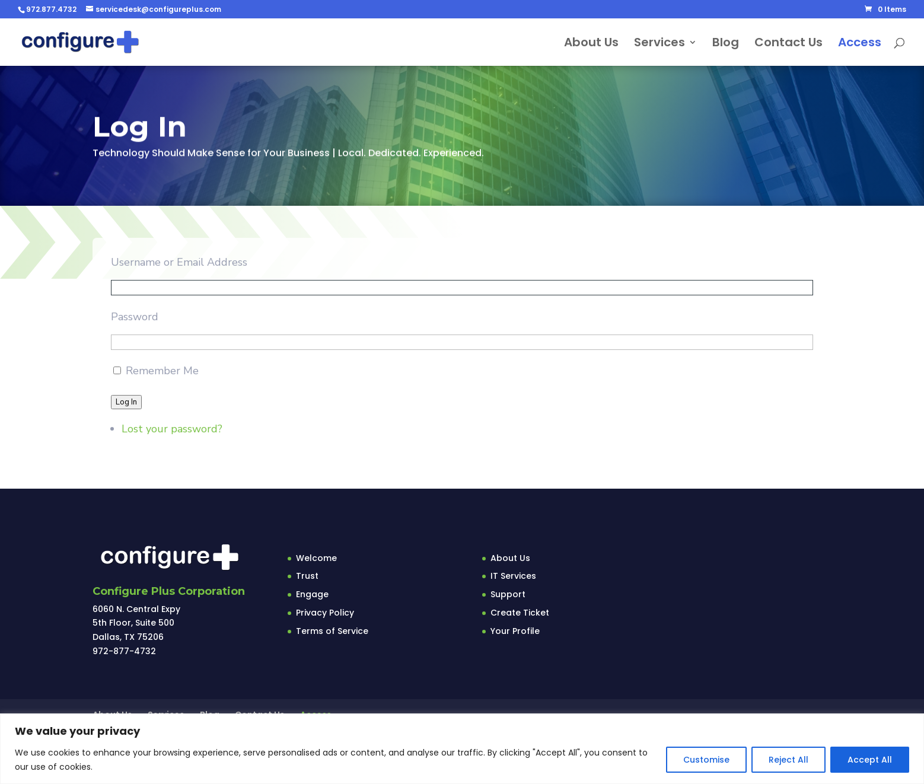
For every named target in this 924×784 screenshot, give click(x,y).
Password (134, 318)
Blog (725, 44)
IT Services (513, 576)
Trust (307, 576)
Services (659, 44)
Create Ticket (519, 613)
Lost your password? (172, 430)
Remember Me (162, 372)
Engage (312, 594)
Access (859, 44)
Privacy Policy (325, 613)
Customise (706, 760)
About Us (591, 44)
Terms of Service (332, 631)
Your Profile (515, 631)
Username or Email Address (179, 264)
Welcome (316, 558)
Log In (126, 403)
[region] (462, 748)
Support (507, 594)
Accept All (869, 760)
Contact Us (788, 44)
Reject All (788, 760)
